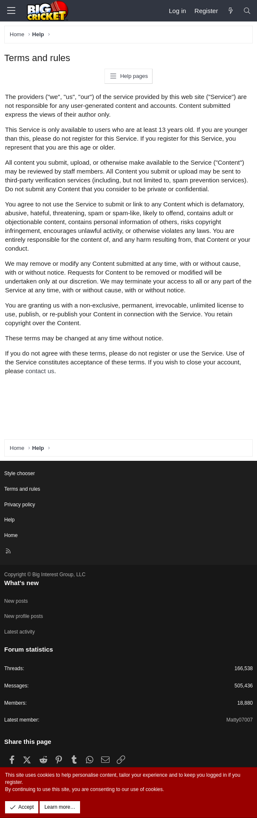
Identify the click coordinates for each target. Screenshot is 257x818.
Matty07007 (239, 720)
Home (11, 535)
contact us (39, 370)
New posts (16, 601)
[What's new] (230, 10)
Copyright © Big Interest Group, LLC (45, 574)
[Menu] (11, 10)
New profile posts (23, 616)
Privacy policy (19, 505)
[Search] (247, 10)
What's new (21, 582)
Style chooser (19, 473)
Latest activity (19, 632)
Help (9, 520)
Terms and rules (22, 489)
